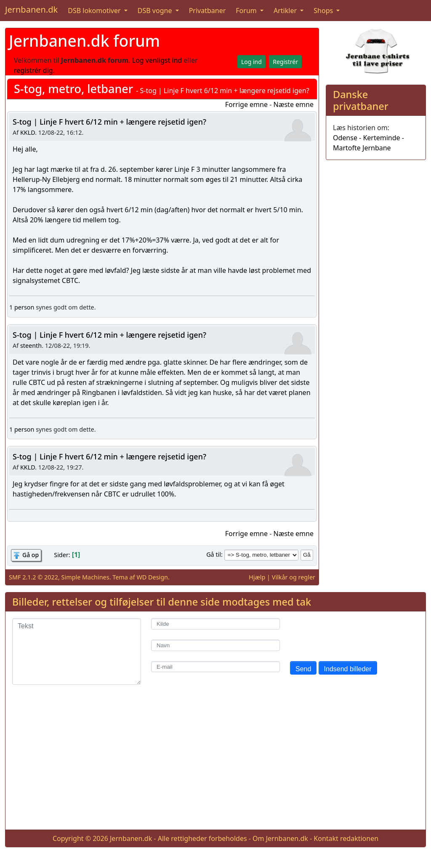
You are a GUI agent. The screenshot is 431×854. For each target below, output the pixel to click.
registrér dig (33, 70)
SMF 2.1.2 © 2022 (33, 577)
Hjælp (257, 577)
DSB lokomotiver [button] (95, 10)
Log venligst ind (157, 60)
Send (303, 669)
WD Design (152, 577)
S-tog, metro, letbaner (73, 88)
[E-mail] (215, 667)
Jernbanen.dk (31, 9)
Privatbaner (207, 10)
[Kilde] (215, 624)
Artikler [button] (286, 10)
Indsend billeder (348, 669)
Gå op (30, 555)
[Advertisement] (215, 764)
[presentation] (354, 634)
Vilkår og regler (293, 577)
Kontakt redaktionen (346, 838)
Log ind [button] (251, 62)
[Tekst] (76, 651)
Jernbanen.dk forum (84, 40)
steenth (31, 346)
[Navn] (215, 645)
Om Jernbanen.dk (280, 838)
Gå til (213, 554)
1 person (21, 307)
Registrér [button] (285, 62)
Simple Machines (85, 577)
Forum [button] (247, 10)
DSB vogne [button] (156, 10)
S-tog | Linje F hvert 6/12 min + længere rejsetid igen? (109, 122)
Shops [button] (324, 10)
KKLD (27, 132)
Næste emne (293, 104)
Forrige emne (246, 104)
